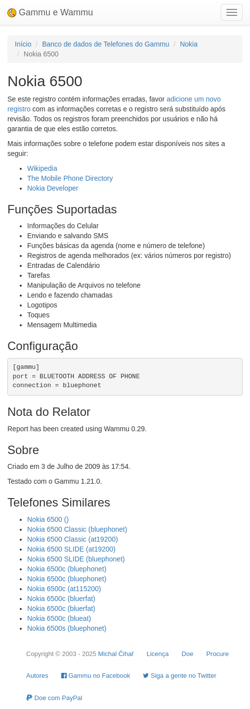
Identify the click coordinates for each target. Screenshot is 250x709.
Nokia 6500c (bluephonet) (66, 569)
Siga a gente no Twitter (179, 675)
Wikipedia (42, 168)
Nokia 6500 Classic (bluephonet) (77, 529)
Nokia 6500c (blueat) (59, 618)
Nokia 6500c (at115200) (64, 589)
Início (23, 44)
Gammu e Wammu (50, 12)
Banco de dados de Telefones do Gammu (105, 44)
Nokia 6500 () (48, 519)
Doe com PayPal (54, 698)
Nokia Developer (53, 188)
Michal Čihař (115, 654)
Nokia (189, 44)
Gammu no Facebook (95, 675)
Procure (217, 654)
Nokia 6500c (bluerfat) (61, 599)
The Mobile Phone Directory (70, 178)
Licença (158, 654)
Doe (188, 654)
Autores (37, 675)
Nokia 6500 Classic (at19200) (72, 539)
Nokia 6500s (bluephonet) (66, 628)
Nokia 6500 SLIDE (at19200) (71, 549)
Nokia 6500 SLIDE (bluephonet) (76, 559)
